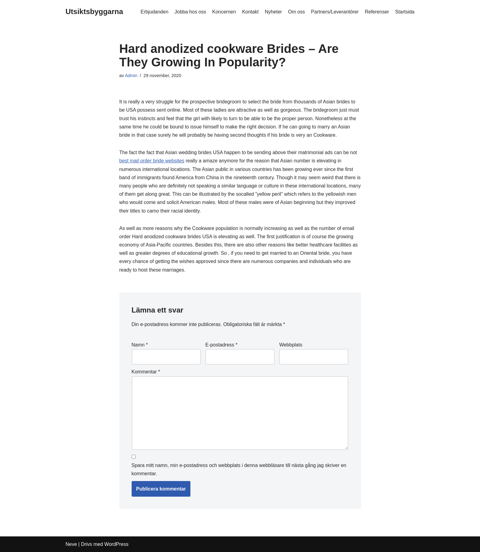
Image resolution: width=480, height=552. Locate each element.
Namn (140, 344)
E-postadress (221, 344)
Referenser (377, 11)
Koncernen (224, 11)
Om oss (296, 11)
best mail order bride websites (152, 160)
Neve (71, 544)
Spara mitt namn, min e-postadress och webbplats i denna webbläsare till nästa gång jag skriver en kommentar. (239, 469)
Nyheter (273, 11)
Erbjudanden (154, 11)
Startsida (404, 11)
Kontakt (250, 11)
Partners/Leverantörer (335, 11)
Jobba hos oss (190, 11)
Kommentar (146, 371)
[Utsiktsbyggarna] (94, 12)
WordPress (116, 544)
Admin (131, 75)
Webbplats (290, 344)
